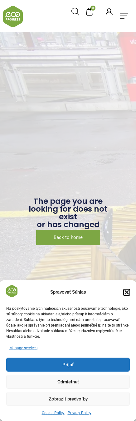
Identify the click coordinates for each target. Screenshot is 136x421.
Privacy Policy (79, 413)
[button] (127, 292)
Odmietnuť (68, 382)
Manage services (23, 348)
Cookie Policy (53, 413)
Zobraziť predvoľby (68, 399)
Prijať (68, 365)
